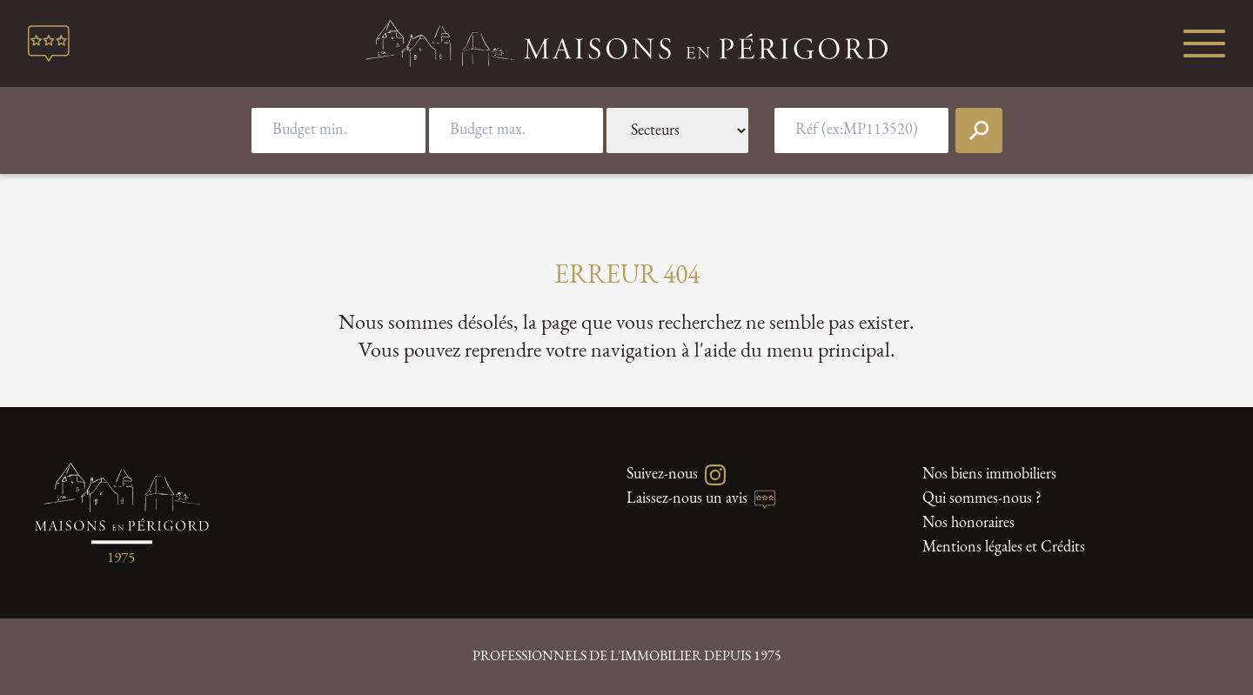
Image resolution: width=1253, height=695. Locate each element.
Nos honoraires (968, 523)
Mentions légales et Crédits (1003, 547)
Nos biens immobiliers (989, 474)
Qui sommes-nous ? (982, 499)
